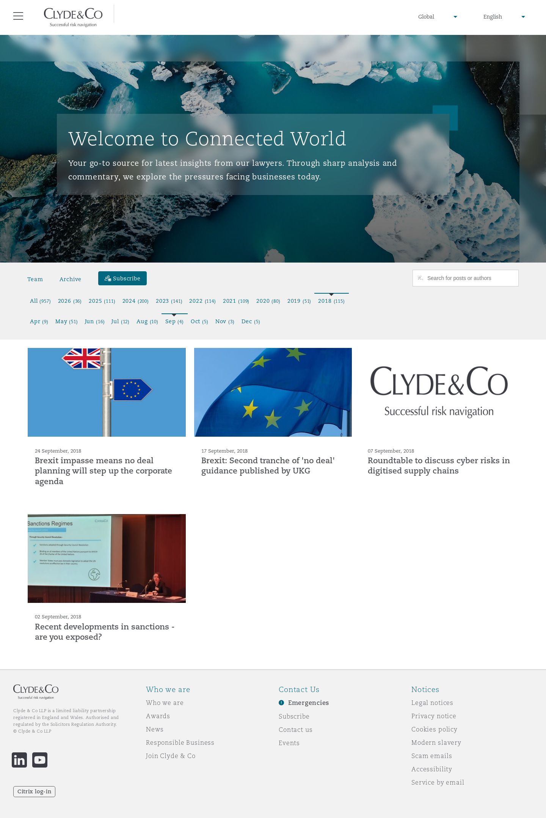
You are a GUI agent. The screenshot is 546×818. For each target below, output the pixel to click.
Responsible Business (180, 742)
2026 (70, 300)
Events (289, 743)
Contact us (296, 729)
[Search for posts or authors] (470, 278)
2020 (268, 300)
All (40, 300)
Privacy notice (434, 716)
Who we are (165, 702)
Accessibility (431, 769)
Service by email (437, 782)
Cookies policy (434, 729)
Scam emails (431, 756)
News (154, 729)
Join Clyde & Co (171, 756)
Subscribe (294, 716)
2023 (169, 300)
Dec (251, 321)
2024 (135, 300)
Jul (120, 321)
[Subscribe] (122, 278)
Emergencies (308, 703)
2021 (236, 300)
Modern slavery (436, 742)
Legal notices (432, 702)
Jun (95, 321)
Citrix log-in (34, 791)
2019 (299, 300)
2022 (202, 300)
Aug (147, 321)
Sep (174, 321)
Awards (158, 716)
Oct (200, 321)
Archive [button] (71, 279)
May (66, 321)
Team (35, 279)
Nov (225, 321)
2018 (331, 300)
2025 (102, 300)
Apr (39, 321)
